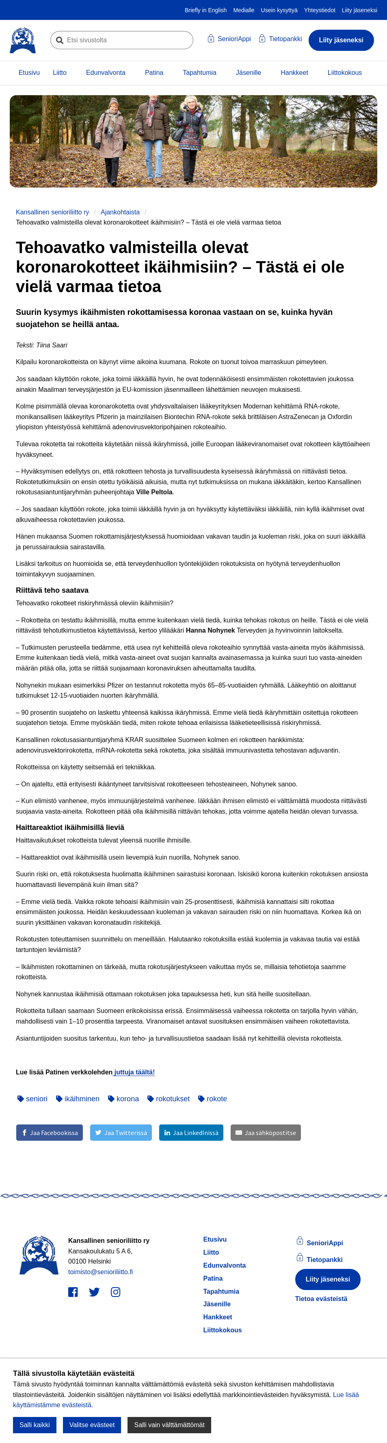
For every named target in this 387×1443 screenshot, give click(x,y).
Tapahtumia (199, 72)
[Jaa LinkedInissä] (191, 1132)
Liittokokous (345, 72)
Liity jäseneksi (359, 10)
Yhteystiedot (319, 10)
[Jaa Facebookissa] (49, 1132)
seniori (32, 1099)
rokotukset (168, 1099)
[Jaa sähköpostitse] (266, 1132)
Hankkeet (294, 72)
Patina (154, 72)
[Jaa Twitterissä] (120, 1132)
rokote (212, 1099)
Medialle (243, 10)
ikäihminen (77, 1099)
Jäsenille (248, 72)
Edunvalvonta (105, 72)
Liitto (60, 72)
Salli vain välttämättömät (169, 1424)
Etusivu (29, 72)
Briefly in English (206, 10)
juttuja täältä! (133, 1072)
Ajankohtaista (120, 212)
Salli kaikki (34, 1424)
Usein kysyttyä (279, 10)
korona (123, 1099)
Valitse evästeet (92, 1424)
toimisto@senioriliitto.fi (100, 1271)
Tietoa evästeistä (321, 1298)
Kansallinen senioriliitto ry (52, 212)
